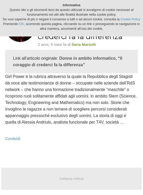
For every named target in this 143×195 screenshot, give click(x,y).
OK (21, 24)
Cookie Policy (130, 19)
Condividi (12, 139)
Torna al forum (71, 178)
